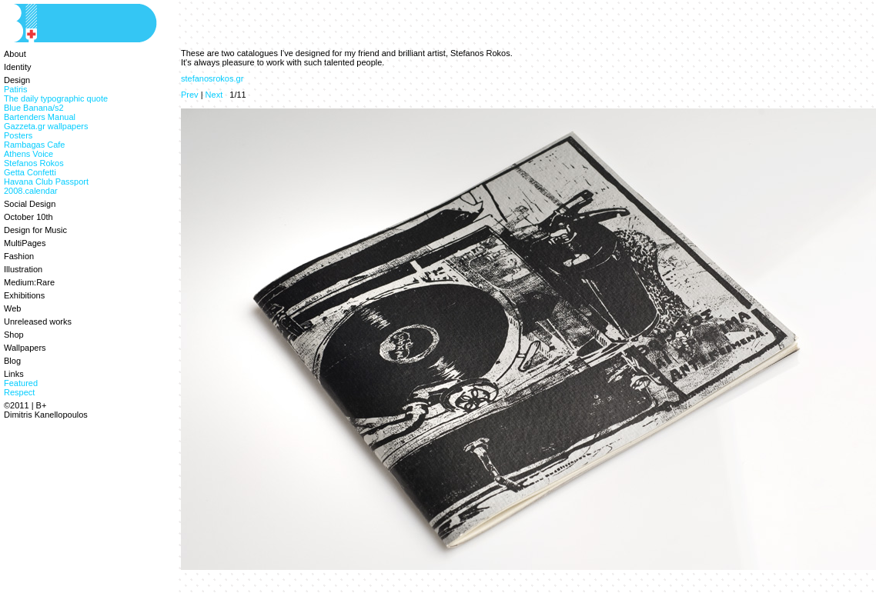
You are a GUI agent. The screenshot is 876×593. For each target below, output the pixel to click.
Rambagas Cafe (34, 144)
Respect (19, 392)
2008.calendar (31, 190)
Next (214, 94)
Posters (18, 135)
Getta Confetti (30, 172)
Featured (21, 383)
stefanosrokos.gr (212, 78)
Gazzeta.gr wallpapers (46, 126)
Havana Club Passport (46, 181)
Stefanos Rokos (34, 163)
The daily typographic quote (56, 98)
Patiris (16, 89)
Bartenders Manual (39, 117)
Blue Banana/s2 (34, 107)
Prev (190, 94)
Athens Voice (28, 153)
